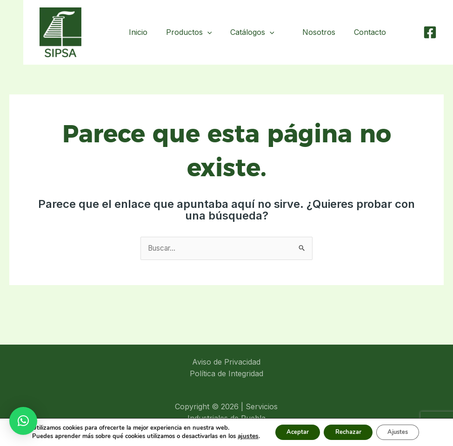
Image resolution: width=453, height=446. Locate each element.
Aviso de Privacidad (226, 362)
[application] (215, 32)
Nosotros (324, 32)
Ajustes (404, 431)
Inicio (145, 32)
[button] (23, 421)
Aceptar (289, 431)
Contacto (372, 32)
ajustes (237, 436)
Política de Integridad (226, 374)
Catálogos (260, 32)
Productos (196, 32)
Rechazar (347, 431)
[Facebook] (430, 32)
